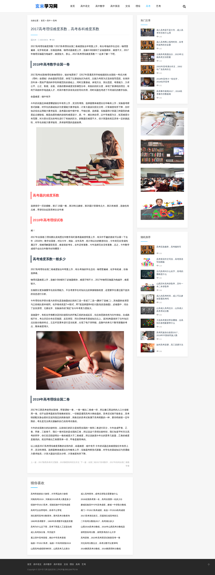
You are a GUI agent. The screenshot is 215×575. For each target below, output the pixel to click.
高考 (148, 6)
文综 (127, 6)
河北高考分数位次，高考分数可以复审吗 (99, 543)
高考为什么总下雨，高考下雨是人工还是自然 (51, 526)
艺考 (158, 6)
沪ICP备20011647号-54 (67, 569)
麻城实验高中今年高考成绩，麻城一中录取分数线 (103, 505)
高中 (49, 20)
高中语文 (85, 6)
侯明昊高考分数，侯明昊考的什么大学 (98, 532)
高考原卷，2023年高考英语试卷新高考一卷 (100, 537)
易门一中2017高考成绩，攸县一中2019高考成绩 (103, 510)
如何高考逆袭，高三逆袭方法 (169, 344)
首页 (72, 6)
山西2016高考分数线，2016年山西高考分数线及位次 (103, 527)
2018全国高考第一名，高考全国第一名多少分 (101, 499)
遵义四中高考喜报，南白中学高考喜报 (48, 537)
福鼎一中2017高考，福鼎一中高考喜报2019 (51, 543)
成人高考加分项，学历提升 (43, 532)
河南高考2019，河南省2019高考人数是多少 (51, 499)
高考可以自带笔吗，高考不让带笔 (46, 510)
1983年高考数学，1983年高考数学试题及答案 (52, 521)
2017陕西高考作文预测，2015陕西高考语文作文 (59, 462)
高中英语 (115, 6)
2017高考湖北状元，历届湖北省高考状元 (99, 516)
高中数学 (100, 6)
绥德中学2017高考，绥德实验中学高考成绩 (50, 505)
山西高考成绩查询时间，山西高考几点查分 (50, 548)
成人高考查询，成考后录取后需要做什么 (99, 494)
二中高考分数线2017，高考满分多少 (97, 521)
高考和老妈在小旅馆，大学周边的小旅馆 (49, 494)
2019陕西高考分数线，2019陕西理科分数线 (101, 548)
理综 (138, 6)
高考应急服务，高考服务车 (168, 247)
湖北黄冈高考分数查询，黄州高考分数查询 (50, 516)
